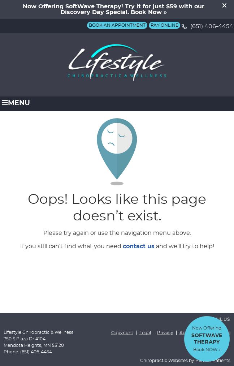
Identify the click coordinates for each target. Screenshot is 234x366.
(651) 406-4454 (211, 26)
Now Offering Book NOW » (207, 339)
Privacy (165, 333)
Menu (16, 103)
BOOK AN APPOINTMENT (117, 25)
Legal (145, 333)
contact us (139, 246)
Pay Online (164, 25)
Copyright (122, 333)
